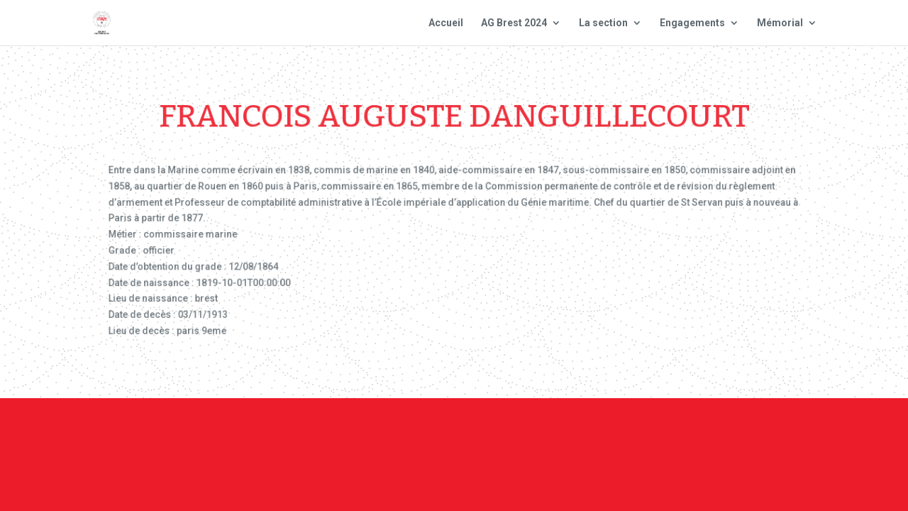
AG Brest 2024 (514, 23)
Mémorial (780, 23)
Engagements (692, 23)
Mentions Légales (539, 435)
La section (603, 23)
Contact (448, 435)
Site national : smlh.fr (756, 435)
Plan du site (641, 435)
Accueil (445, 23)
